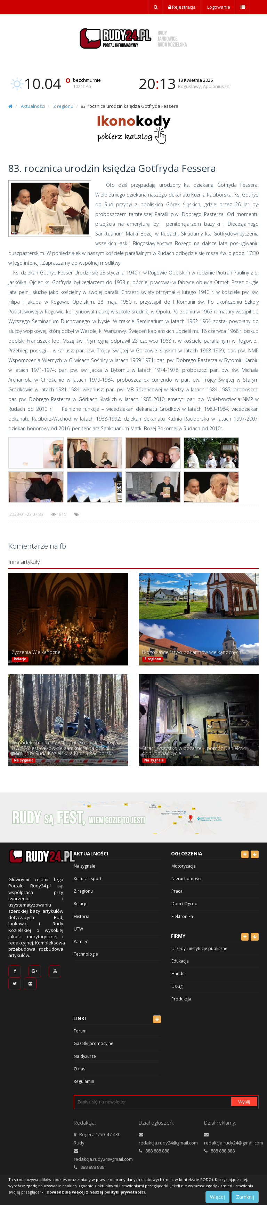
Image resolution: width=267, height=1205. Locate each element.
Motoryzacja (183, 866)
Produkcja (181, 999)
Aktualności (33, 106)
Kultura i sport (88, 878)
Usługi (177, 986)
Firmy (178, 936)
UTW (78, 929)
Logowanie (218, 7)
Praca (177, 891)
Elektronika (182, 916)
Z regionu (63, 106)
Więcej (217, 1197)
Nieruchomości (186, 878)
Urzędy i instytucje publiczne (199, 948)
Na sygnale (23, 760)
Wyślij (244, 1101)
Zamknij (245, 1197)
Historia (81, 916)
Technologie (86, 954)
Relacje (20, 659)
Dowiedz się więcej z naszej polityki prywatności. (96, 1192)
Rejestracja (182, 7)
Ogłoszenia (186, 853)
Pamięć (81, 941)
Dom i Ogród (184, 904)
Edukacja (180, 961)
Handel (178, 973)
